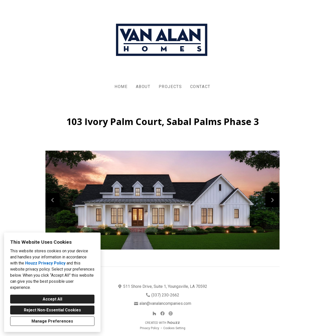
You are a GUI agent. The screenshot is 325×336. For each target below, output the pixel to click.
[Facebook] (162, 313)
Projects (170, 86)
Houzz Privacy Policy (45, 263)
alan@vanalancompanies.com (165, 303)
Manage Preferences (52, 321)
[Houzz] (154, 313)
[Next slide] (272, 200)
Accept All (52, 299)
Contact (200, 86)
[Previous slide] (52, 200)
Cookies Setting (174, 328)
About (143, 86)
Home (121, 86)
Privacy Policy (149, 328)
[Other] (170, 313)
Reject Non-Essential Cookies (52, 310)
